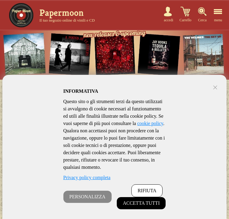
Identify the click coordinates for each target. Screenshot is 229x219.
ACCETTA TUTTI (141, 203)
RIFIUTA (147, 190)
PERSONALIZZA (87, 196)
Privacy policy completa (87, 177)
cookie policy (150, 123)
